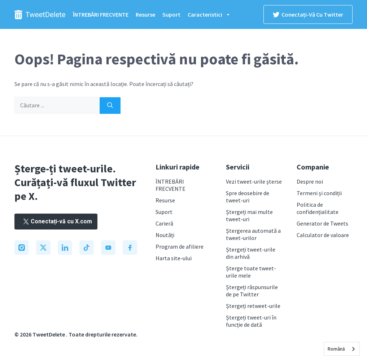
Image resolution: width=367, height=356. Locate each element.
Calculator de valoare (323, 235)
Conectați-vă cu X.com (56, 221)
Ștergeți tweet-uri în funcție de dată (251, 321)
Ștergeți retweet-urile (253, 305)
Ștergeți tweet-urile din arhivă (250, 253)
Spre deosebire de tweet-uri (247, 196)
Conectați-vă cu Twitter (308, 14)
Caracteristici (212, 14)
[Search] (110, 105)
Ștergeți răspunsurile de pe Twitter (252, 290)
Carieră (164, 223)
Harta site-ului (174, 258)
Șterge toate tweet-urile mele (251, 272)
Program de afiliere (180, 246)
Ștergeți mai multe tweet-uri (249, 215)
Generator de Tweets (322, 223)
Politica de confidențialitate (317, 208)
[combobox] (342, 349)
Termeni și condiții (319, 193)
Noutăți (165, 235)
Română (336, 349)
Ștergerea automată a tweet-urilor (253, 234)
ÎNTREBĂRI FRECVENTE (100, 14)
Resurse (145, 14)
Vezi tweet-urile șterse (254, 181)
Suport (171, 14)
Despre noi (310, 181)
